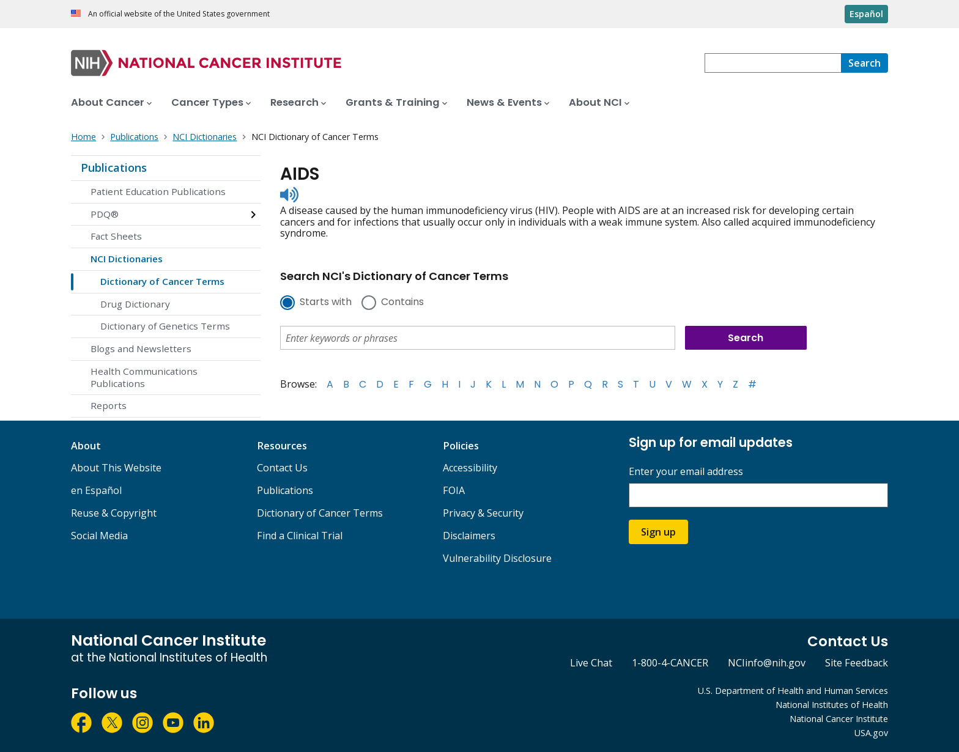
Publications (114, 167)
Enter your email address (686, 471)
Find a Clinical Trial (299, 535)
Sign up (658, 532)
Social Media (99, 535)
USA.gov (871, 733)
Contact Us (282, 467)
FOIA (454, 490)
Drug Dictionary (135, 304)
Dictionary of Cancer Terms (162, 281)
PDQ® (105, 214)
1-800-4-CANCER (670, 662)
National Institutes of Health (832, 704)
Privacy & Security (483, 513)
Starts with (326, 303)
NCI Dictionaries (127, 259)
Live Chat (591, 662)
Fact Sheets (116, 236)
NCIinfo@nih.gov (766, 662)
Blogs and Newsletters (141, 348)
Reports (109, 405)
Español (866, 14)
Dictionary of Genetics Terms (165, 326)
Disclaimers (469, 535)
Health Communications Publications (144, 377)
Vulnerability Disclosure (497, 558)
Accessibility (470, 467)
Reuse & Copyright (114, 513)
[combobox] (773, 63)
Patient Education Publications (158, 191)
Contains (402, 303)
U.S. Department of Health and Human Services (793, 690)
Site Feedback (856, 662)
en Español (96, 490)
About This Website (116, 467)
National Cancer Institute (839, 718)
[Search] (864, 63)
